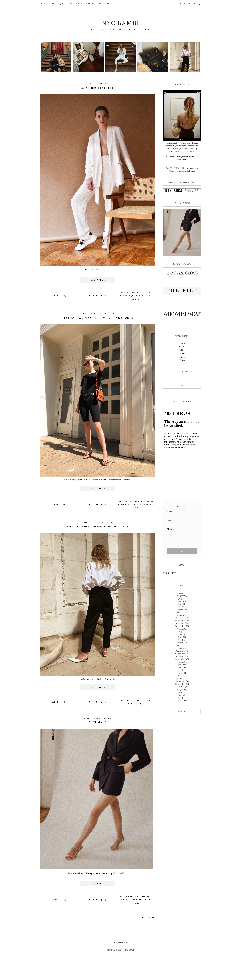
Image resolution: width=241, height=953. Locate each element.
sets (144, 704)
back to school (133, 700)
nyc (115, 4)
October (180, 623)
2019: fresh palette (97, 88)
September (180, 626)
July (180, 598)
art (108, 4)
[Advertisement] (182, 476)
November (180, 620)
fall (149, 896)
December (180, 617)
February (180, 612)
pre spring (137, 296)
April (180, 606)
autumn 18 (131, 896)
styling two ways (136, 505)
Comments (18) (59, 900)
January (180, 593)
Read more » (97, 280)
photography (145, 900)
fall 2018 (146, 700)
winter (135, 299)
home (43, 4)
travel (101, 4)
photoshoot (125, 296)
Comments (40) (59, 702)
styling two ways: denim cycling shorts (97, 318)
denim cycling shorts (134, 501)
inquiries (62, 4)
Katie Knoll (118, 873)
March (180, 609)
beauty (182, 346)
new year (145, 293)
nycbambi (122, 505)
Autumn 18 (98, 722)
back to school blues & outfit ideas (97, 526)
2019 (129, 293)
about (52, 4)
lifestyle (182, 360)
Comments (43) (59, 296)
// (71, 4)
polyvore (137, 704)
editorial (141, 896)
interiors (90, 4)
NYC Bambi (129, 950)
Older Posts (148, 918)
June (180, 601)
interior (182, 357)
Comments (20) (59, 505)
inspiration (182, 353)
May (180, 604)
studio (147, 296)
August (180, 595)
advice (182, 343)
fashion (78, 4)
